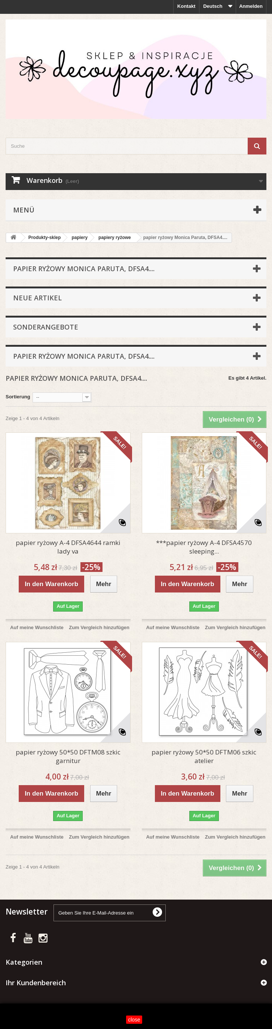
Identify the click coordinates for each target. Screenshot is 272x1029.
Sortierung (18, 396)
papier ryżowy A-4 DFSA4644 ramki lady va (68, 546)
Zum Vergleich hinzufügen (99, 627)
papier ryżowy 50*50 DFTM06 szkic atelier (204, 756)
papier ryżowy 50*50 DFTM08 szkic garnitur (68, 756)
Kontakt (186, 6)
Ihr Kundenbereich (36, 982)
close (134, 1020)
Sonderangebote (45, 326)
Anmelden (251, 6)
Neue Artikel (37, 297)
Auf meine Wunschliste (37, 627)
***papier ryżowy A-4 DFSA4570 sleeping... (204, 546)
